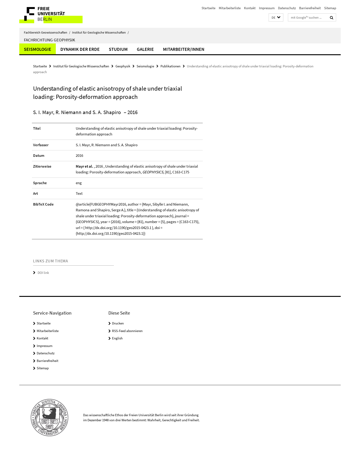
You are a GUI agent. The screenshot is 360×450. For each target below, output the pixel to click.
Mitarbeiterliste (230, 8)
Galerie (145, 49)
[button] (276, 17)
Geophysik (122, 66)
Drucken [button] (118, 323)
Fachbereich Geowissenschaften (47, 32)
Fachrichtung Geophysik (49, 40)
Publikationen (170, 66)
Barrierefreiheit (310, 8)
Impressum (267, 8)
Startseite (208, 8)
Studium (118, 49)
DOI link (43, 272)
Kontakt (250, 8)
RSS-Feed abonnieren (127, 331)
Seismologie (37, 49)
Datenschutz (287, 8)
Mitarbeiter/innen (183, 49)
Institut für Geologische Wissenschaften (100, 32)
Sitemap (330, 8)
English (117, 338)
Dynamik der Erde (80, 49)
